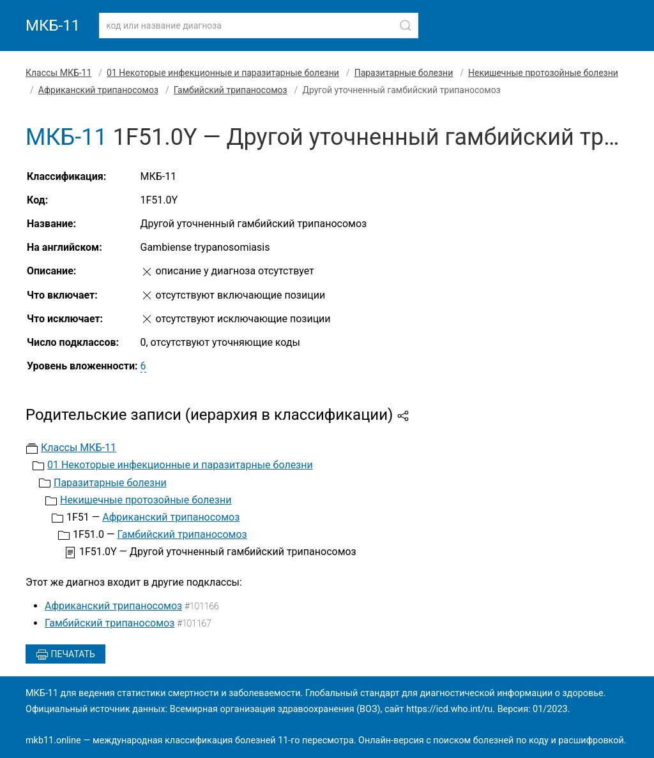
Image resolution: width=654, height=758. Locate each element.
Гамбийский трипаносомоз (230, 90)
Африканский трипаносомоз (98, 90)
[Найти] (405, 25)
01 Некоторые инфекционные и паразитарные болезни (223, 73)
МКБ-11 (53, 25)
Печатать (65, 654)
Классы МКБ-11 (58, 73)
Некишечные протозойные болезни (543, 73)
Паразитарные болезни (403, 73)
